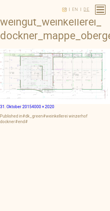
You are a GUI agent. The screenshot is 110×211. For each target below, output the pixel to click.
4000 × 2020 (43, 106)
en (75, 9)
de (86, 9)
